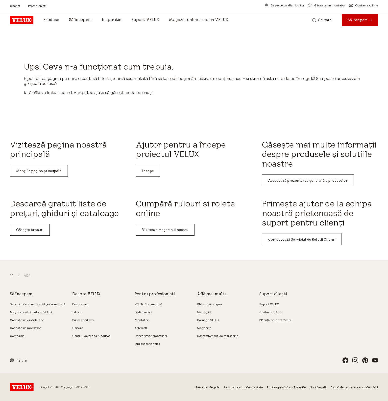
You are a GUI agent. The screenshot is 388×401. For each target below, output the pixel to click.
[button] (11, 275)
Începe (148, 171)
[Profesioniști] (37, 5)
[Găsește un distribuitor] (284, 5)
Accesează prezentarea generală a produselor (308, 180)
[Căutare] (322, 20)
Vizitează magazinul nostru (165, 229)
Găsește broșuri (30, 229)
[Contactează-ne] (363, 5)
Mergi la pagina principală (39, 171)
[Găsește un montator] (326, 5)
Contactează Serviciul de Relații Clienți (302, 239)
